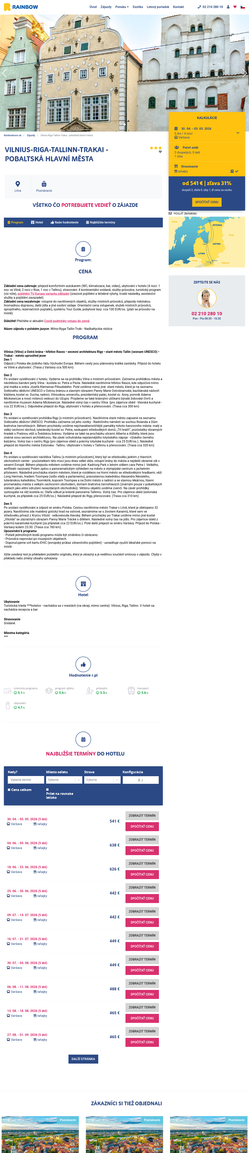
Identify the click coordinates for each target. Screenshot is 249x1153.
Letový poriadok (158, 7)
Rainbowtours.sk (12, 135)
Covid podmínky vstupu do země (66, 321)
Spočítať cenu (142, 826)
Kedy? (13, 772)
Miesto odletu (57, 772)
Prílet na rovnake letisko (59, 796)
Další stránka (83, 1059)
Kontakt (178, 7)
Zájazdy (106, 7)
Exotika (138, 7)
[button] (120, 124)
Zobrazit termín (142, 816)
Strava (89, 772)
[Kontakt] (228, 7)
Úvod (93, 7)
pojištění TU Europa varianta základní (43, 294)
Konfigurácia (133, 772)
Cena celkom (21, 790)
